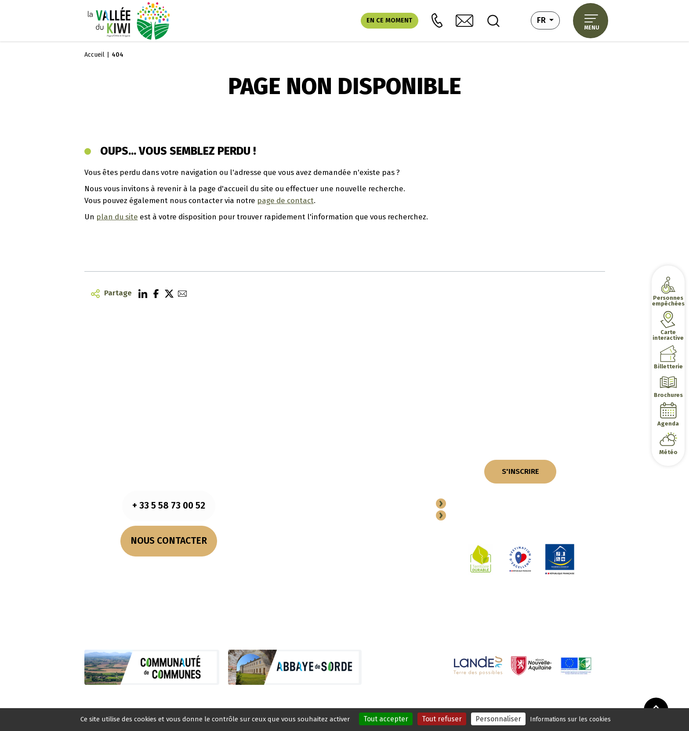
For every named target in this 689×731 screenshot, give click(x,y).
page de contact (285, 200)
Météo (668, 452)
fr (548, 19)
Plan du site (349, 702)
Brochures (668, 395)
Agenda (668, 423)
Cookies (238, 702)
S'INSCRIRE (520, 471)
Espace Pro (470, 516)
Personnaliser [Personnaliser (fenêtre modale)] (498, 719)
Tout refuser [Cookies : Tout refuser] (442, 719)
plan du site (117, 216)
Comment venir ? (168, 581)
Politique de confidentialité (290, 702)
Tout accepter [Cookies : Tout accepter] (385, 719)
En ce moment (389, 20)
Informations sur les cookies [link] (570, 719)
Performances (390, 702)
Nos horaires (169, 569)
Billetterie (668, 366)
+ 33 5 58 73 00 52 (168, 505)
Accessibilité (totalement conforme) (464, 702)
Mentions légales (198, 702)
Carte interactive (668, 335)
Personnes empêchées (668, 301)
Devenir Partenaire (486, 504)
